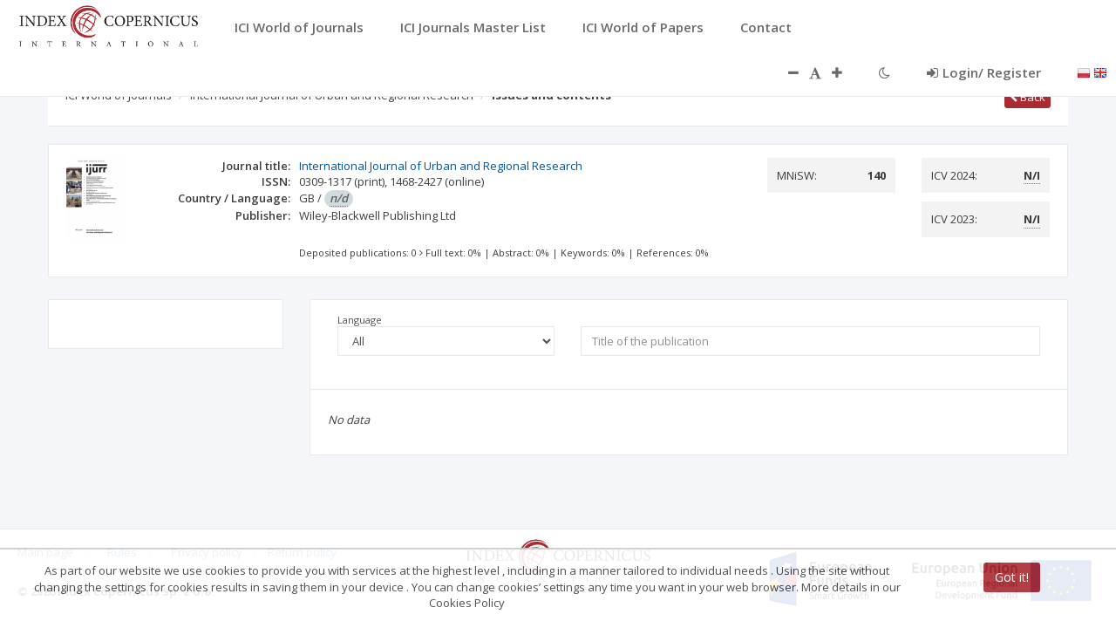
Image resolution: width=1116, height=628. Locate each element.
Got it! (1012, 578)
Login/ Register (984, 72)
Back (1027, 97)
